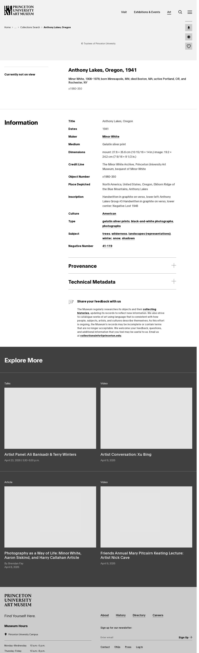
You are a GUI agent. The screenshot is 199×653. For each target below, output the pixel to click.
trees (106, 233)
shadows (128, 238)
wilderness (119, 233)
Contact (105, 646)
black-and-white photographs (152, 221)
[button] (17, 600)
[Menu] (189, 12)
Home (7, 27)
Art (169, 12)
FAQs (117, 646)
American (109, 213)
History (121, 615)
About (105, 615)
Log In (139, 646)
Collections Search (30, 27)
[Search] (180, 12)
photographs (111, 226)
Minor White (110, 136)
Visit (124, 12)
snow (117, 238)
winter (107, 238)
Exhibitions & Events (147, 12)
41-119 (107, 246)
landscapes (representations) (150, 233)
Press (128, 646)
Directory (139, 615)
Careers (158, 615)
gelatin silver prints (116, 221)
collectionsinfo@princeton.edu (100, 335)
